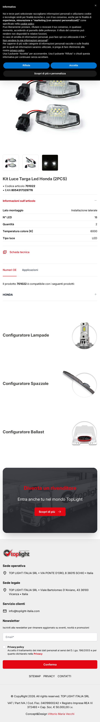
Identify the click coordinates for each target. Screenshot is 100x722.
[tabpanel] (50, 291)
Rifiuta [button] (26, 65)
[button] (95, 5)
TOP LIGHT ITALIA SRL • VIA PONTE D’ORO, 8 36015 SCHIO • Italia (51, 573)
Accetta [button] (73, 65)
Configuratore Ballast (23, 431)
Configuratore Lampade (26, 335)
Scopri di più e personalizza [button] (50, 73)
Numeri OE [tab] (10, 270)
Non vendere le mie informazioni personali (25, 40)
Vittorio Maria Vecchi (61, 714)
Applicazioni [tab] (30, 270)
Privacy (38, 653)
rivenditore (50, 488)
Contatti (64, 676)
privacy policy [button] (17, 50)
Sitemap (35, 676)
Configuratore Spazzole (26, 383)
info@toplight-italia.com (24, 611)
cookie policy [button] (27, 23)
